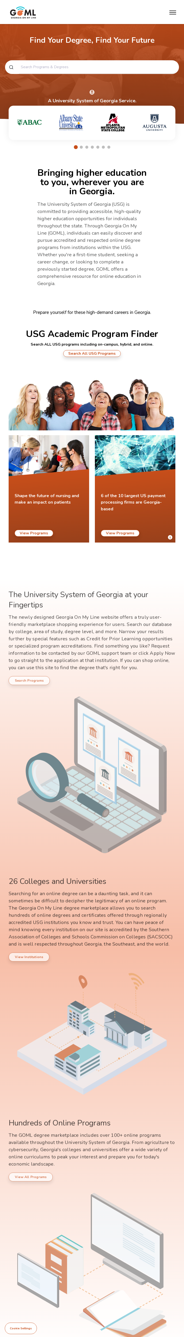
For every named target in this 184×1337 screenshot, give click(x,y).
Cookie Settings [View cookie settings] (21, 1328)
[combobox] (92, 70)
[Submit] (11, 70)
